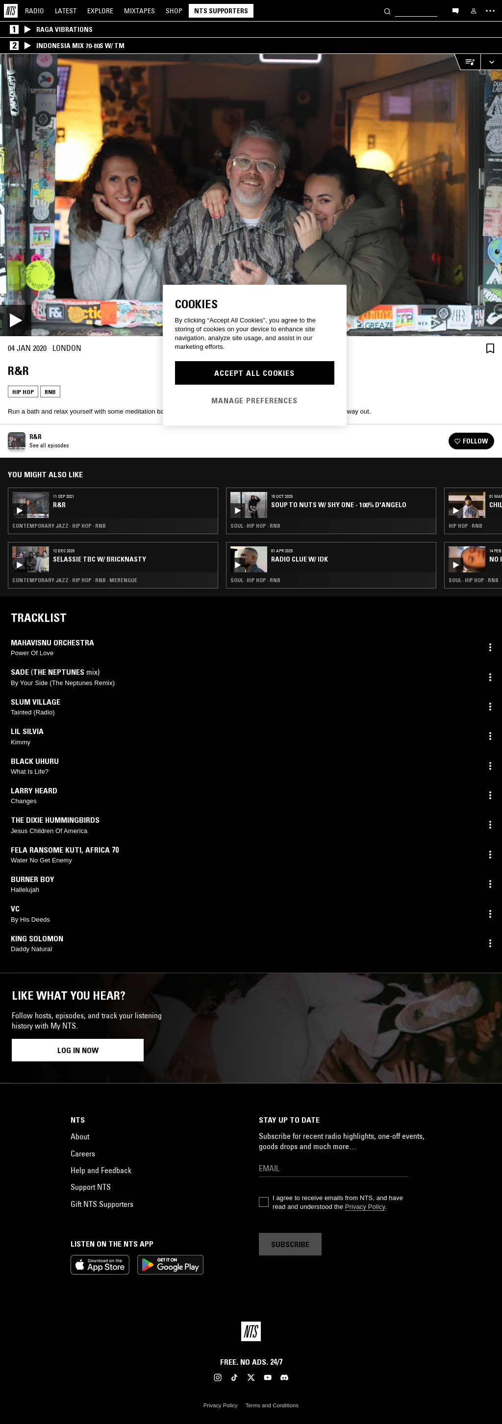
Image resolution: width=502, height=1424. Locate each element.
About (80, 1136)
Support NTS (91, 1187)
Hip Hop (23, 391)
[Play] (251, 195)
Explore (100, 10)
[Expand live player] (491, 62)
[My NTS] (473, 10)
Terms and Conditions (272, 1405)
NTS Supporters (221, 10)
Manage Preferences (254, 400)
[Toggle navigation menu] (490, 11)
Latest (65, 10)
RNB (50, 391)
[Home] (11, 11)
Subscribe (290, 1244)
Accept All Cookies (254, 373)
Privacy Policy (365, 1206)
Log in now (78, 1050)
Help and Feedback (101, 1170)
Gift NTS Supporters (102, 1204)
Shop (174, 10)
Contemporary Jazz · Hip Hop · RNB (59, 525)
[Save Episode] (490, 348)
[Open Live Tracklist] (467, 62)
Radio (34, 10)
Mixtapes (139, 10)
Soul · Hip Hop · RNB (255, 525)
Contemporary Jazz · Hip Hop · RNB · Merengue (74, 580)
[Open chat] (455, 10)
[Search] (387, 10)
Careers (83, 1153)
